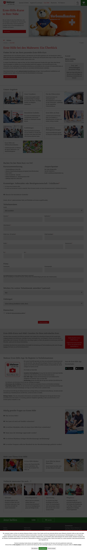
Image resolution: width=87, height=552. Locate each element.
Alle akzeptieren (43, 548)
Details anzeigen (52, 548)
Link (47, 540)
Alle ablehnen (35, 548)
